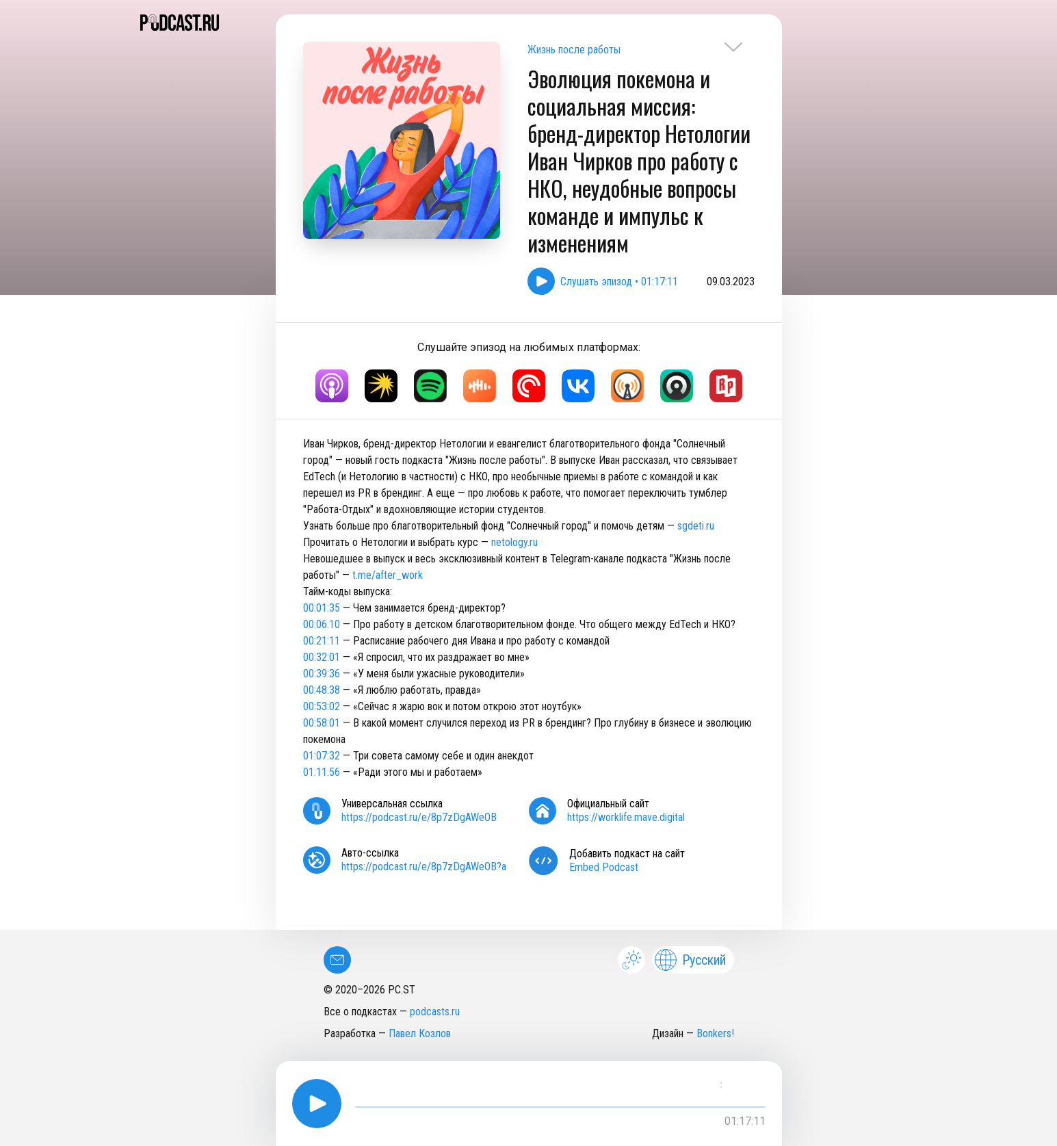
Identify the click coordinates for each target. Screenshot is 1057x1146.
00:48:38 (321, 689)
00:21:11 (321, 640)
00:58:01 (321, 722)
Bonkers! (715, 1033)
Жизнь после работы (574, 49)
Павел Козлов (420, 1033)
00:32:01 (321, 657)
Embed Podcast (603, 867)
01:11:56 (321, 772)
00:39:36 (321, 673)
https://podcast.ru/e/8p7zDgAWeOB (419, 817)
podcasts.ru (435, 1011)
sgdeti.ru (695, 525)
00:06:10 (321, 624)
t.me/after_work (387, 575)
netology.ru (514, 542)
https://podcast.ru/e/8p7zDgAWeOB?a (423, 866)
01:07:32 (321, 755)
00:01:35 (321, 607)
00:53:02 (321, 706)
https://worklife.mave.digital (626, 817)
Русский (690, 960)
